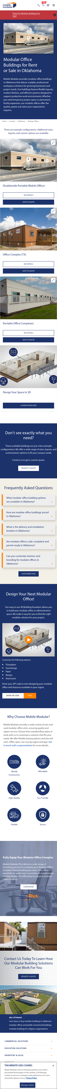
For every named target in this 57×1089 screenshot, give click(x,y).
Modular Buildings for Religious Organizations (28, 1029)
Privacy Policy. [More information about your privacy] (31, 1078)
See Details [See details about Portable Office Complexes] (28, 333)
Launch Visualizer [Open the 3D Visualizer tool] (29, 405)
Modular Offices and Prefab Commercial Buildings (30, 1025)
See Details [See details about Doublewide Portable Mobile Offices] (28, 195)
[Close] (53, 1065)
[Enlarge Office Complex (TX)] (53, 211)
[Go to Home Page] (9, 5)
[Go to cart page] (48, 5)
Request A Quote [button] (28, 468)
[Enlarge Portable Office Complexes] (53, 280)
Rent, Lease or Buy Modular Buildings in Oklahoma (30, 1021)
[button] (28, 160)
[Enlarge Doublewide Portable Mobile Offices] (53, 142)
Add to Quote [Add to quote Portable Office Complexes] (29, 340)
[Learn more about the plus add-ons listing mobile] (28, 886)
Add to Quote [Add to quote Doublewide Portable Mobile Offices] (29, 202)
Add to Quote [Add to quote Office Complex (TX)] (29, 271)
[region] (28, 1075)
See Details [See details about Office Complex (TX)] (28, 264)
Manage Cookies (27, 1085)
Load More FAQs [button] (29, 574)
